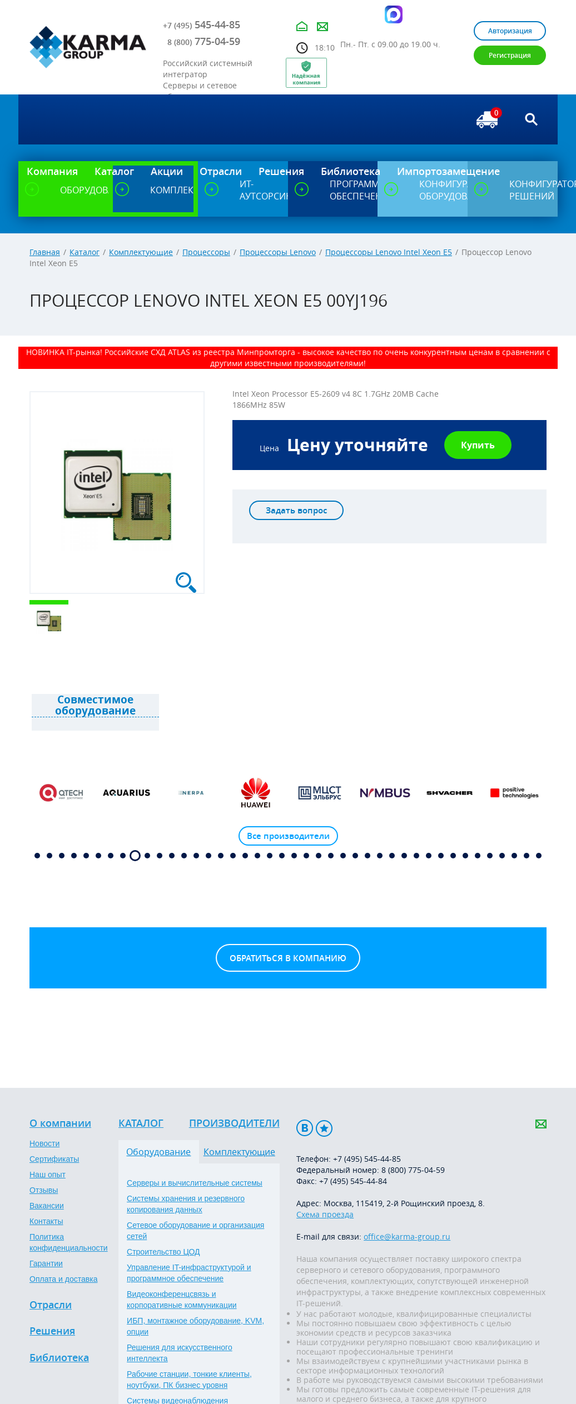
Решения (52, 1331)
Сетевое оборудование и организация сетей (195, 1231)
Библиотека (59, 1358)
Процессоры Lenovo (278, 252)
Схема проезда (325, 1214)
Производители (234, 1123)
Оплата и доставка (63, 1279)
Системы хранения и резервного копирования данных (186, 1204)
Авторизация (510, 31)
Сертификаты (54, 1159)
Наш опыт (47, 1174)
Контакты (46, 1221)
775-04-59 (203, 41)
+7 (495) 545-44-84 (353, 1181)
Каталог (84, 252)
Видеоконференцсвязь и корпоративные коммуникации (182, 1300)
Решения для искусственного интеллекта (179, 1353)
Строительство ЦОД (163, 1251)
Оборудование (158, 1152)
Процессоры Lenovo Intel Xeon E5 (388, 252)
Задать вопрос (296, 510)
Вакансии (46, 1205)
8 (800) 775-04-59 (413, 1170)
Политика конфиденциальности (68, 1242)
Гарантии (46, 1263)
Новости (44, 1143)
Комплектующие (141, 252)
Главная (44, 252)
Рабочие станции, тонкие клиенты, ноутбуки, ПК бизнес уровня (189, 1380)
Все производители (288, 836)
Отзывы (43, 1190)
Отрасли (50, 1305)
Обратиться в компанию (288, 958)
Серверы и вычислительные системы (194, 1182)
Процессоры (206, 252)
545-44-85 (201, 24)
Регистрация (510, 55)
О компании (60, 1123)
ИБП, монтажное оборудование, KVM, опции (195, 1326)
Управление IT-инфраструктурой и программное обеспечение (189, 1273)
